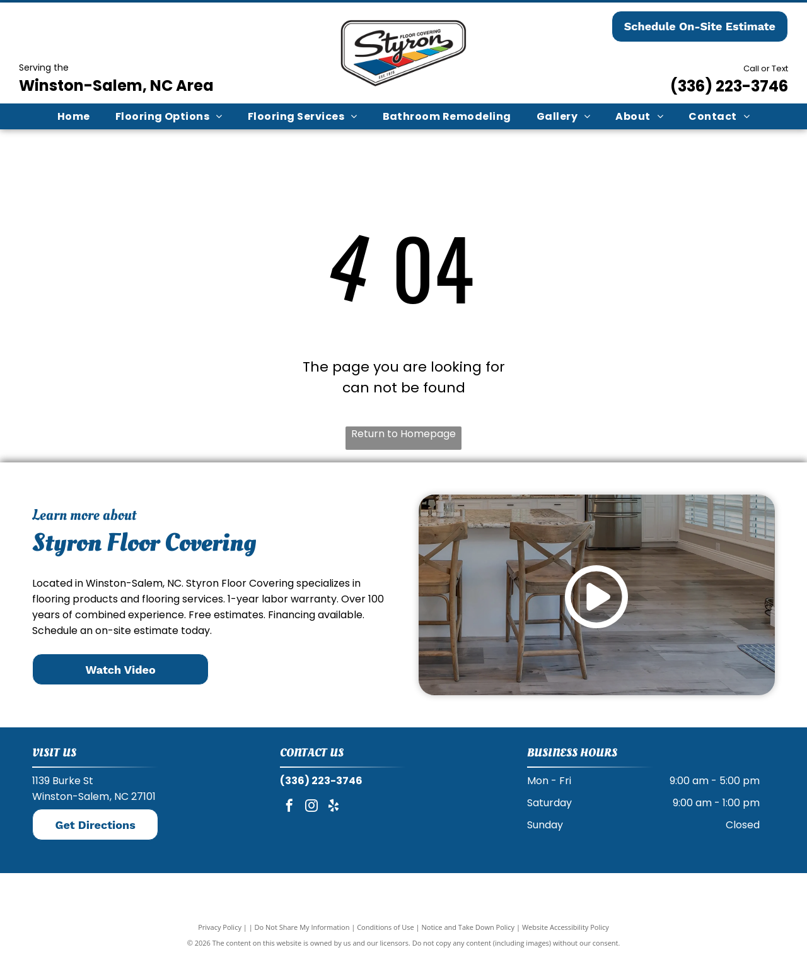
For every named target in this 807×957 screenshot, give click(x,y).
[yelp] (333, 807)
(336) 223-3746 (729, 86)
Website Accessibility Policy (565, 927)
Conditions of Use (385, 927)
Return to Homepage (403, 433)
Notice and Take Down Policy (468, 927)
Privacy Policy (219, 927)
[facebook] (289, 807)
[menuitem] (74, 116)
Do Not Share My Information (302, 927)
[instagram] (311, 807)
